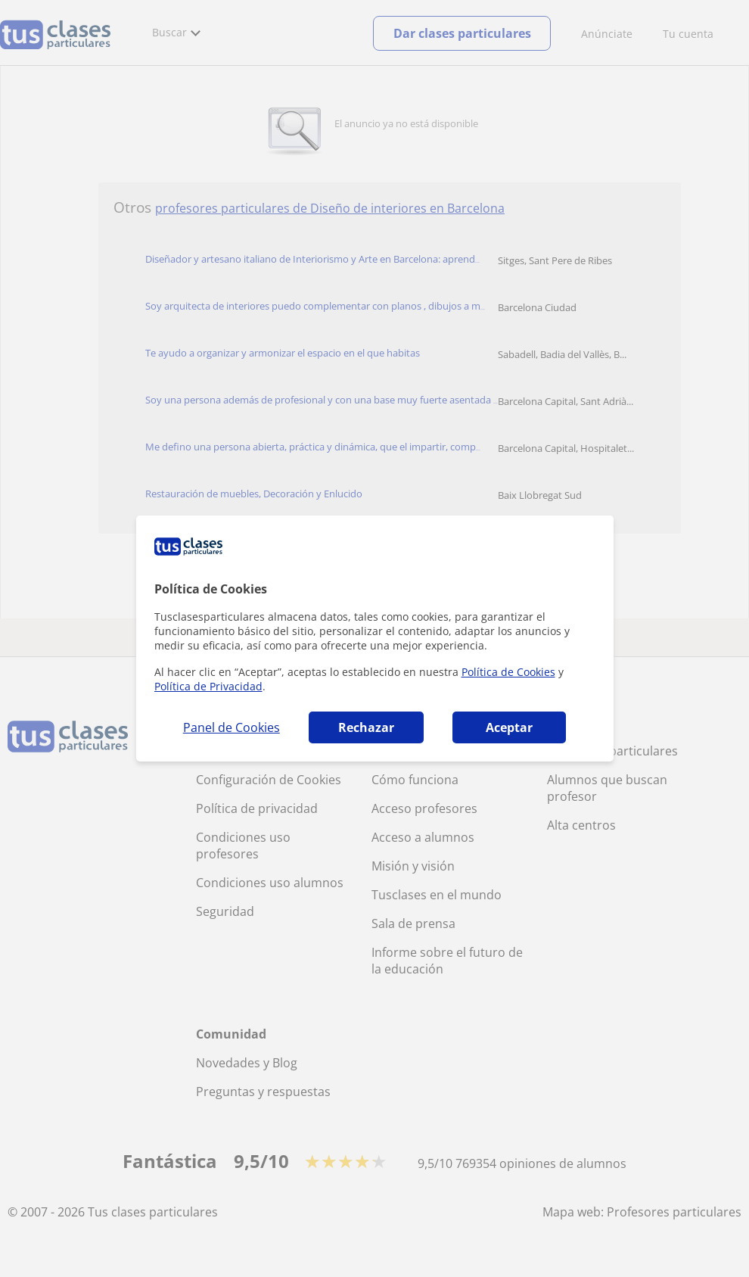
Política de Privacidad (208, 686)
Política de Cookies (508, 672)
